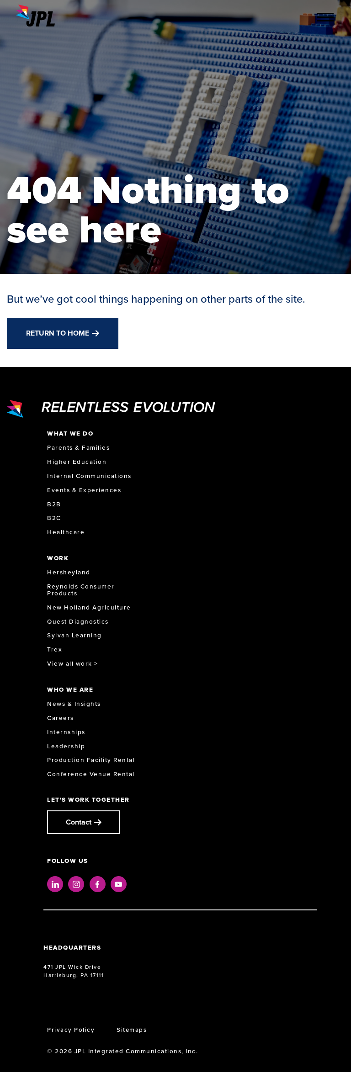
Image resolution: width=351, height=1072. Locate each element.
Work (58, 558)
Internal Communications (89, 476)
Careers (60, 718)
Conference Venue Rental (91, 774)
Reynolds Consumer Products (81, 590)
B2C (54, 518)
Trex (54, 649)
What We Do (70, 433)
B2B (54, 504)
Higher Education (76, 461)
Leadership (66, 746)
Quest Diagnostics (78, 621)
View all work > (72, 663)
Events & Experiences (84, 490)
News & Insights (74, 703)
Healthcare (66, 532)
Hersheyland (68, 572)
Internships (66, 732)
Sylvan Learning (74, 635)
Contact (78, 822)
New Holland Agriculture (89, 607)
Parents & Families (78, 447)
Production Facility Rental (91, 760)
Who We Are (70, 689)
